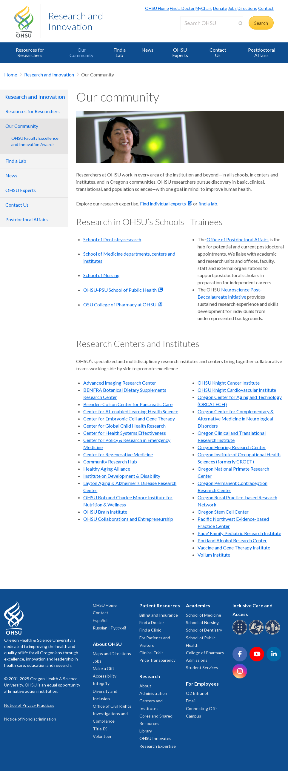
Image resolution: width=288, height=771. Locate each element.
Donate (220, 8)
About (145, 685)
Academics (198, 605)
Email (190, 700)
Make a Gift (103, 668)
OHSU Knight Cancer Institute (229, 383)
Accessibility (104, 675)
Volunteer (102, 736)
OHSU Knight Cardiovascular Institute (237, 390)
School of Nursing (101, 275)
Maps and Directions (112, 653)
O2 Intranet (197, 693)
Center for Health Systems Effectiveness (124, 433)
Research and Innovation (75, 21)
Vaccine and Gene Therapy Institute (234, 547)
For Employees (202, 683)
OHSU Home (157, 8)
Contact (266, 8)
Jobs (232, 8)
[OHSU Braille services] (240, 633)
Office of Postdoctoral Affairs (238, 239)
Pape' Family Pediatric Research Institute (239, 533)
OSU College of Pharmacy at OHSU (119, 304)
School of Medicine (203, 615)
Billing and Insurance (158, 615)
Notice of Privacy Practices (29, 705)
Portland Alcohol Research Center (232, 540)
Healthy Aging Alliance (106, 468)
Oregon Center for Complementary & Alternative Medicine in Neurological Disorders (236, 418)
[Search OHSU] (212, 23)
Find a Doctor (182, 8)
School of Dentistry (204, 629)
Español (100, 620)
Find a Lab (119, 52)
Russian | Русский (109, 627)
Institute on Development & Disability (121, 476)
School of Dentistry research (112, 239)
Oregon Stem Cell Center (223, 511)
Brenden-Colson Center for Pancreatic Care (128, 404)
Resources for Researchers (30, 52)
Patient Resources (159, 605)
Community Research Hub (110, 461)
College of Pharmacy (205, 652)
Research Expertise (157, 746)
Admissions (196, 660)
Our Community (81, 52)
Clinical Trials (151, 652)
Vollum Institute (214, 554)
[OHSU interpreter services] (273, 633)
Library (145, 730)
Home (10, 74)
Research (149, 676)
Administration (153, 693)
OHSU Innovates (155, 738)
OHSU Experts (180, 52)
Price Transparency (157, 660)
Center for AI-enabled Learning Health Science (130, 411)
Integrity (101, 683)
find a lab (207, 203)
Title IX (100, 728)
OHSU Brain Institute (105, 511)
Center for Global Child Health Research (124, 425)
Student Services (202, 667)
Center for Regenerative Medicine (118, 454)
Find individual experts (163, 203)
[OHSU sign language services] (257, 633)
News (147, 50)
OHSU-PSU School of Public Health (120, 290)
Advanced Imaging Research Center (119, 383)
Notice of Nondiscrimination (30, 718)
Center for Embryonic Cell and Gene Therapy (129, 418)
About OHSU (107, 644)
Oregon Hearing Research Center (232, 447)
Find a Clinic (150, 629)
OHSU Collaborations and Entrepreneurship (128, 519)
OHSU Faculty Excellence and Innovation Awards (34, 141)
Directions (247, 8)
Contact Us (218, 52)
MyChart (203, 8)
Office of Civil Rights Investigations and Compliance (112, 714)
